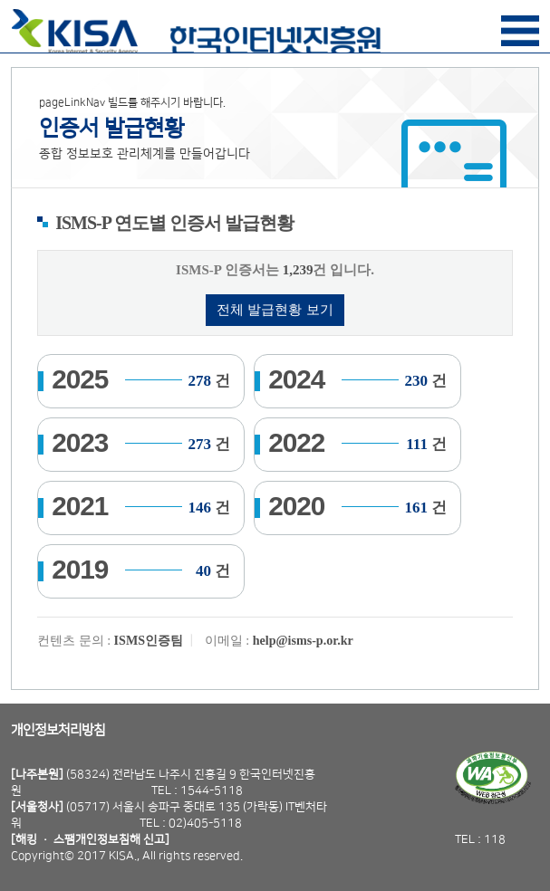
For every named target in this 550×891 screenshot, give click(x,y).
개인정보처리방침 (58, 730)
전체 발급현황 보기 (275, 309)
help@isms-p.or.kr (303, 640)
